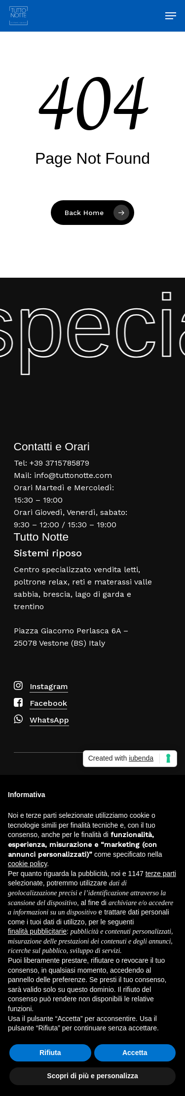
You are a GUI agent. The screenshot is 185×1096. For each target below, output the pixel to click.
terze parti (161, 873)
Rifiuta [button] (50, 1053)
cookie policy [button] (27, 864)
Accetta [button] (135, 1053)
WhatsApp (49, 720)
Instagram (49, 686)
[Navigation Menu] (170, 16)
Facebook (48, 703)
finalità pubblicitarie (37, 931)
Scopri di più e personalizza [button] (92, 1076)
